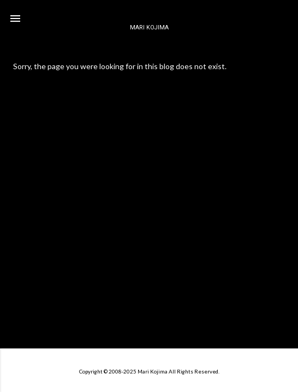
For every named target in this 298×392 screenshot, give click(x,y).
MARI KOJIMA (149, 27)
